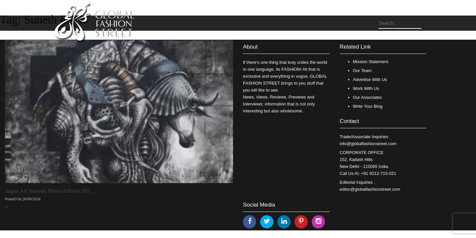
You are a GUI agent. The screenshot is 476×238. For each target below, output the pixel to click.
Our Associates (367, 97)
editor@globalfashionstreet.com (370, 189)
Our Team (362, 70)
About (250, 47)
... (7, 205)
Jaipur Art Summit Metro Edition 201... (49, 191)
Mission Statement (370, 61)
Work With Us (366, 88)
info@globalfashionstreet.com (368, 143)
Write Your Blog (367, 106)
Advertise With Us (370, 79)
